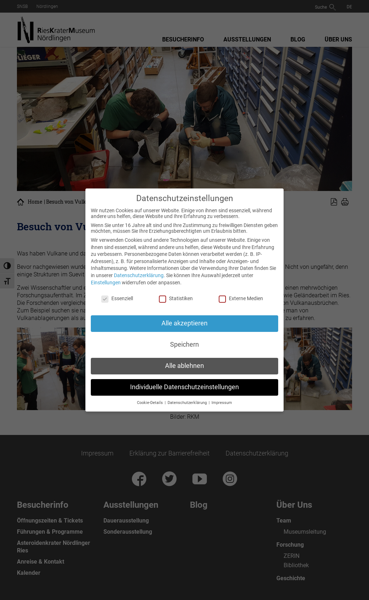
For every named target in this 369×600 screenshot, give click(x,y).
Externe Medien (241, 298)
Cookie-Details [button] (150, 402)
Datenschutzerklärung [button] (188, 402)
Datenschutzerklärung (139, 275)
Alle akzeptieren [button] (184, 323)
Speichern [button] (184, 344)
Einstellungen (106, 282)
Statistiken (176, 298)
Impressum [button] (222, 402)
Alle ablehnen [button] (184, 365)
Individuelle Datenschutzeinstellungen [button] (184, 387)
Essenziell (117, 298)
